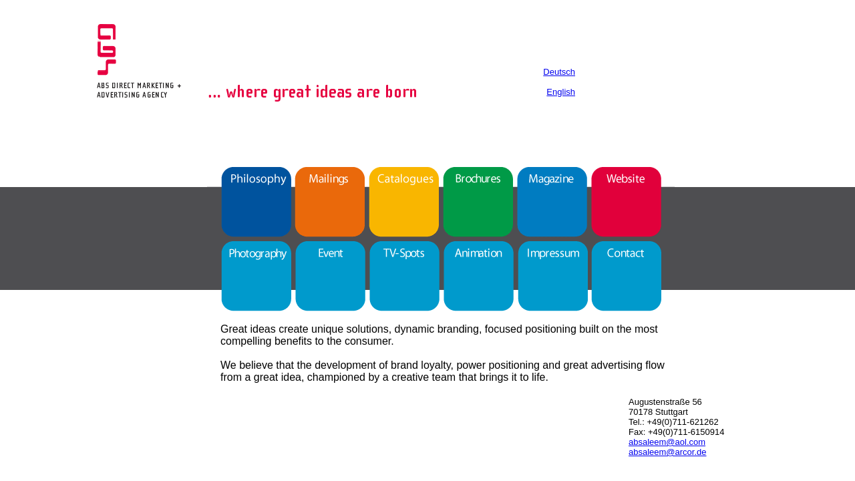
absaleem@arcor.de (668, 452)
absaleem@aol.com (667, 442)
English (560, 92)
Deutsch (559, 72)
